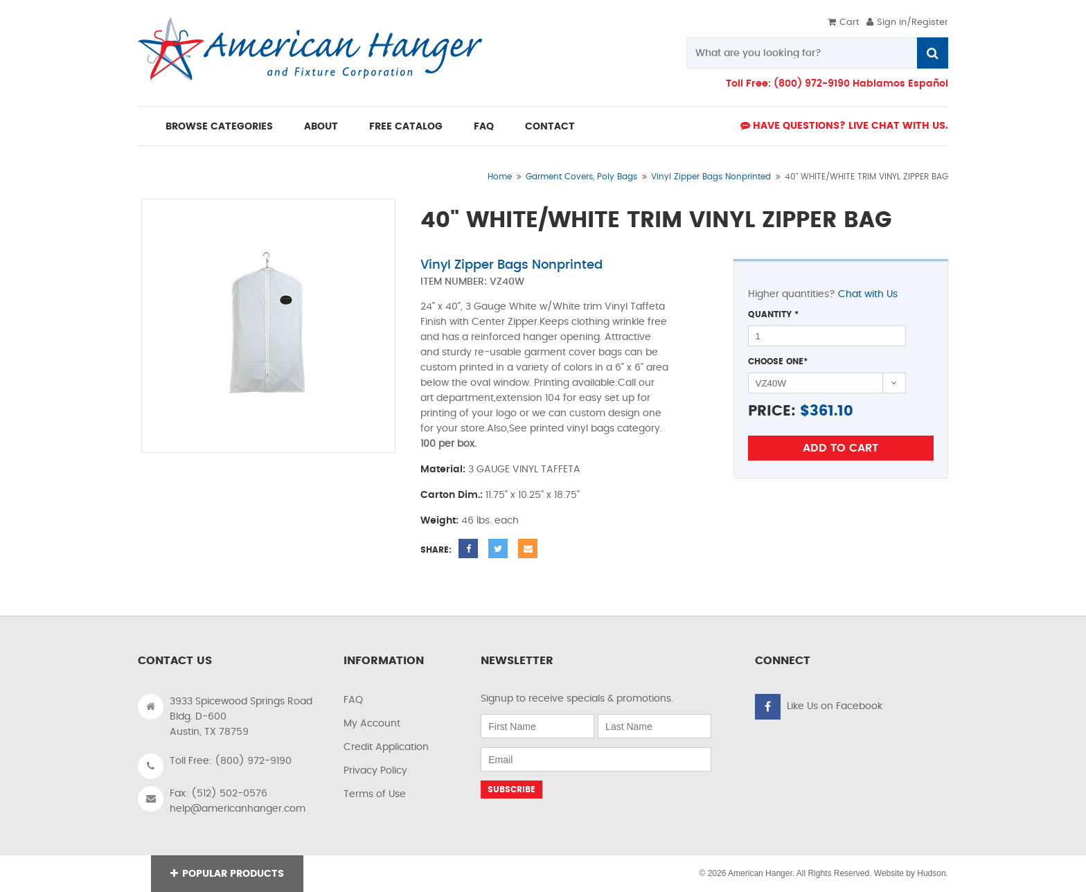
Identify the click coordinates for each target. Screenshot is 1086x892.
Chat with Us (868, 294)
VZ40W (507, 282)
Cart (844, 22)
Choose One (778, 361)
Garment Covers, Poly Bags (581, 176)
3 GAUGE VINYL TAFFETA (524, 469)
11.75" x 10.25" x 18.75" (533, 495)
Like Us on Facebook (834, 706)
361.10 (831, 411)
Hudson (931, 873)
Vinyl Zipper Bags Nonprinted (711, 176)
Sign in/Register (907, 22)
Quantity (773, 314)
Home (500, 176)
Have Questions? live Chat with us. (844, 126)
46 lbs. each (490, 521)
